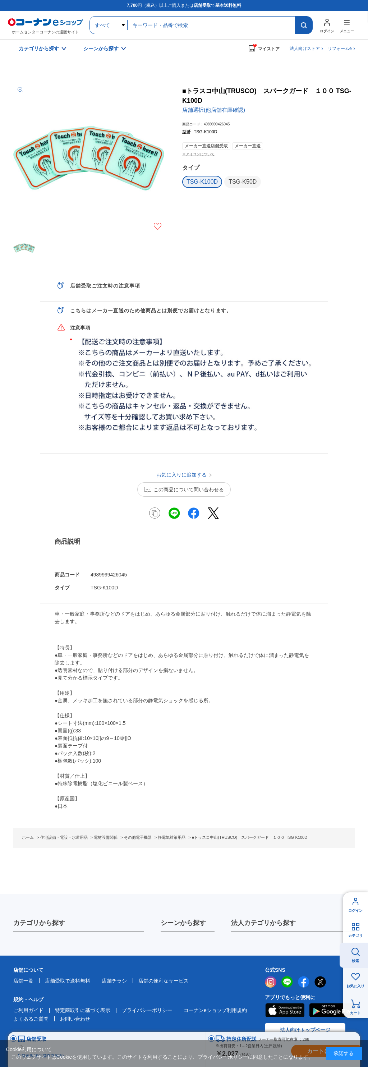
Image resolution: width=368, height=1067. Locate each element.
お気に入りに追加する (157, 226)
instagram (270, 982)
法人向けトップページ (305, 1030)
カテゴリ (355, 936)
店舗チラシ (114, 980)
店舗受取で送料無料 (67, 980)
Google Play (332, 1010)
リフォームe (340, 48)
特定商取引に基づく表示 (82, 1010)
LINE (287, 982)
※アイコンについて (198, 154)
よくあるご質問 (31, 1018)
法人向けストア (305, 48)
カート (355, 1013)
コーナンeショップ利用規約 (215, 1010)
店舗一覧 (23, 980)
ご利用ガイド (28, 1010)
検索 (355, 961)
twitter (320, 982)
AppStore (284, 1010)
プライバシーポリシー (147, 1010)
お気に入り (355, 986)
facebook (303, 982)
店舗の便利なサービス (163, 980)
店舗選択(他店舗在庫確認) (213, 110)
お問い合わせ (75, 1018)
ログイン (355, 910)
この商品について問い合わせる (188, 489)
